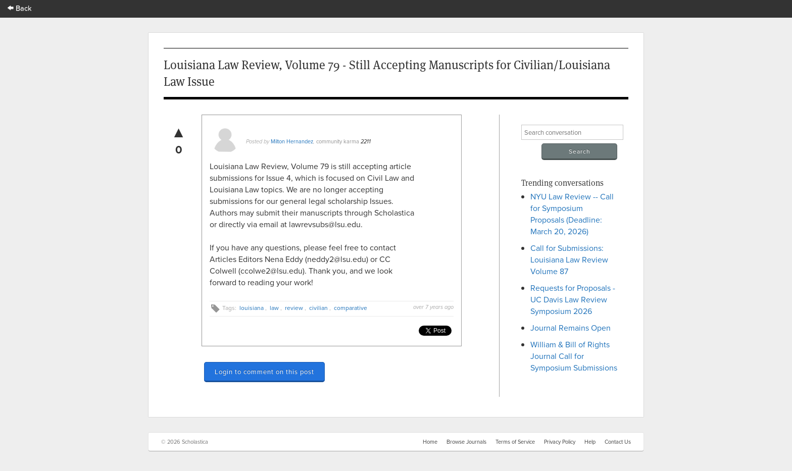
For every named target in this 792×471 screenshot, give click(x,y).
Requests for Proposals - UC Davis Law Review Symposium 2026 (572, 299)
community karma (337, 141)
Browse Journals (466, 442)
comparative (350, 307)
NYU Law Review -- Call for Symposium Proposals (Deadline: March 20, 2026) (572, 214)
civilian (318, 307)
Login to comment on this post (264, 371)
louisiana (251, 307)
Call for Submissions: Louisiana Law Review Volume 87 (569, 259)
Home (430, 442)
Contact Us (618, 442)
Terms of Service (515, 442)
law (274, 307)
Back (20, 8)
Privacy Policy (559, 442)
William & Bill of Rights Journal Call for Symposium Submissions (573, 356)
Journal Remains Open (570, 327)
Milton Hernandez (292, 141)
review (294, 307)
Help (590, 442)
